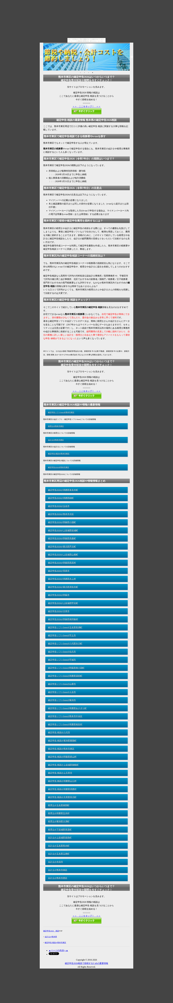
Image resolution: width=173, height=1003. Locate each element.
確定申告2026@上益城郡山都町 (63, 554)
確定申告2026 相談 (51, 931)
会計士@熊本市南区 (57, 870)
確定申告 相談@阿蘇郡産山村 (62, 757)
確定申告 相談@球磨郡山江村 (62, 781)
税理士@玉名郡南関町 (58, 805)
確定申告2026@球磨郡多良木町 (63, 490)
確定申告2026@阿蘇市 (58, 595)
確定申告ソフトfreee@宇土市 (62, 635)
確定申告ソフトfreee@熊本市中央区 (65, 716)
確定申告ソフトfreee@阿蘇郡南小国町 (66, 668)
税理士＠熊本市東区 (56, 426)
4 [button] (92, 72)
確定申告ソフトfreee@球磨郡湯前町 (65, 676)
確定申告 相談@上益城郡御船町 (63, 765)
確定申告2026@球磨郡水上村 (62, 579)
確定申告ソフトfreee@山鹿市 (62, 684)
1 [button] (80, 72)
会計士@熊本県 (51, 937)
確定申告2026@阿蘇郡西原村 (62, 563)
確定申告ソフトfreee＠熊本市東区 (61, 412)
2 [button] (84, 72)
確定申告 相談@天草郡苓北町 (62, 797)
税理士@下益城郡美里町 (60, 829)
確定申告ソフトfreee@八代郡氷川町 (65, 643)
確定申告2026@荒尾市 (58, 571)
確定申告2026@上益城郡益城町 (63, 530)
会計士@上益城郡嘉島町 (60, 837)
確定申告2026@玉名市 (58, 506)
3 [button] (88, 72)
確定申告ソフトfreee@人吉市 (62, 692)
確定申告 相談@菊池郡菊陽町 (62, 740)
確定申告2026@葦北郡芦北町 (62, 546)
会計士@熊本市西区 (57, 878)
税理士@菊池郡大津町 (58, 821)
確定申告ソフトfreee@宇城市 (62, 660)
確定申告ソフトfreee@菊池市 (62, 700)
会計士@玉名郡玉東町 (58, 854)
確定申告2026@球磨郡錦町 (61, 498)
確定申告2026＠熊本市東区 (58, 467)
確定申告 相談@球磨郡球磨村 (62, 789)
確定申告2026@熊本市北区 (61, 514)
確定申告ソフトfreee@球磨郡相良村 (65, 724)
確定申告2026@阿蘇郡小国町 (62, 522)
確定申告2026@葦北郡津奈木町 (63, 587)
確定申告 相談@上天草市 (60, 773)
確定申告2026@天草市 (58, 611)
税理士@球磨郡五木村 (58, 813)
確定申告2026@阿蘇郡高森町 (62, 538)
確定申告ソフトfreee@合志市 (62, 652)
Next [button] (131, 57)
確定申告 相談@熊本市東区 (61, 749)
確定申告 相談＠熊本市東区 (58, 454)
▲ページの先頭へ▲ (58, 950)
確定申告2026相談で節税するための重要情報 (86, 963)
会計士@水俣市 (55, 862)
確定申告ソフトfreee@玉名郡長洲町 (65, 627)
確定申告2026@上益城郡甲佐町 (63, 603)
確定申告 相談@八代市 (59, 732)
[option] (86, 57)
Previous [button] (41, 57)
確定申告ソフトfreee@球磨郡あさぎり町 (67, 708)
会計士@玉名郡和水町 (58, 846)
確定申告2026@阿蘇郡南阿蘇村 (63, 619)
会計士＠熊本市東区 (56, 440)
